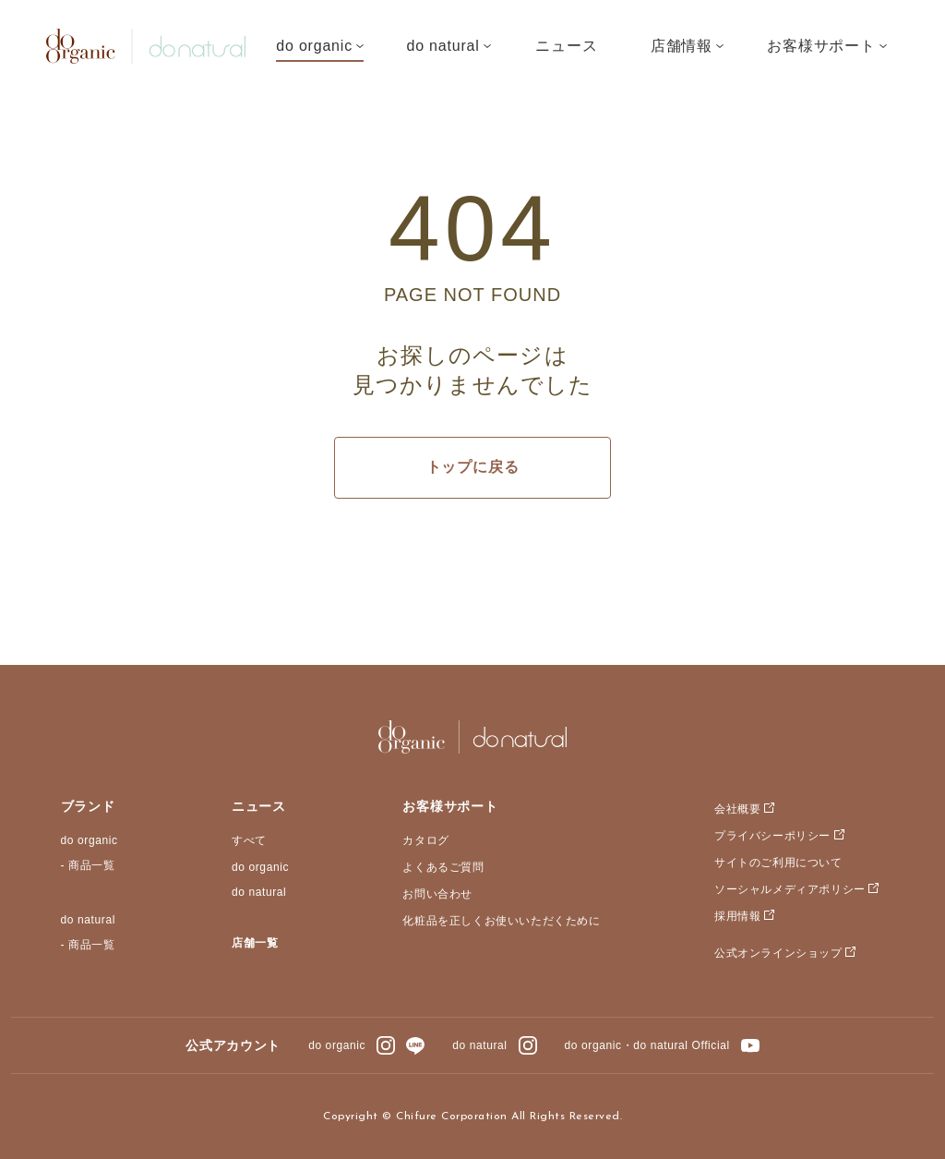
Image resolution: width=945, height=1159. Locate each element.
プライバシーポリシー (772, 835)
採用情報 (737, 916)
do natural (88, 919)
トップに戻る (473, 467)
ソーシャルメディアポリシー (790, 889)
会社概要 (737, 809)
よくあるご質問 (443, 867)
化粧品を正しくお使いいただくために (501, 920)
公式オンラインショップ (778, 953)
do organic (89, 840)
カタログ (425, 840)
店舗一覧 (255, 942)
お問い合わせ (437, 893)
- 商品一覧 (88, 865)
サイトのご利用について (778, 862)
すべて (249, 840)
